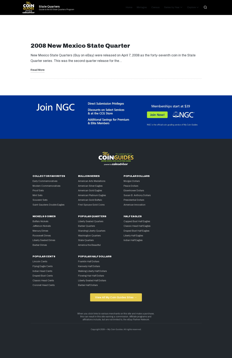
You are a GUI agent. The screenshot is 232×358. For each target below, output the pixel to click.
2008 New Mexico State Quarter (80, 46)
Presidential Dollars (134, 200)
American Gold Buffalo (90, 200)
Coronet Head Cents (44, 285)
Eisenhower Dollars (134, 190)
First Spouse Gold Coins (91, 204)
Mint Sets (38, 195)
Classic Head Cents (43, 280)
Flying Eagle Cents (43, 266)
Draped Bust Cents (43, 275)
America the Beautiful (89, 245)
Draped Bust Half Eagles (136, 231)
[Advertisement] (116, 30)
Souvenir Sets (40, 200)
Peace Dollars (131, 186)
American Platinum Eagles (92, 195)
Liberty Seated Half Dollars (92, 280)
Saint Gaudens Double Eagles (49, 204)
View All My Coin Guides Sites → (116, 297)
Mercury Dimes (40, 231)
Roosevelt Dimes (42, 235)
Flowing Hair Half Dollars (91, 275)
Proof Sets (38, 190)
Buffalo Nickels (40, 221)
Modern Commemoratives (46, 186)
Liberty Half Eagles (133, 235)
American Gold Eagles (90, 190)
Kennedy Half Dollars (89, 266)
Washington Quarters (89, 235)
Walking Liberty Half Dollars (92, 271)
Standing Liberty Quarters (91, 231)
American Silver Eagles (90, 186)
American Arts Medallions (91, 181)
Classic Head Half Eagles (137, 226)
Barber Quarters (86, 226)
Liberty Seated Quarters (90, 221)
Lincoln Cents (40, 261)
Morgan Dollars (132, 181)
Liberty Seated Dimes (44, 240)
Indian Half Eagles (133, 240)
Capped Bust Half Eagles (137, 221)
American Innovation (134, 204)
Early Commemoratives (45, 181)
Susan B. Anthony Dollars (137, 195)
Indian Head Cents (42, 271)
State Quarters (49, 6)
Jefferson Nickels (42, 226)
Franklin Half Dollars (88, 261)
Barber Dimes (40, 245)
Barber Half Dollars (88, 285)
